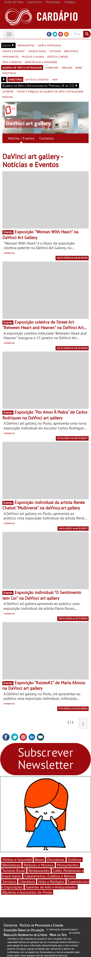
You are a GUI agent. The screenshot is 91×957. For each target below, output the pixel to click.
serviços (67, 67)
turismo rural (37, 51)
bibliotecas (71, 51)
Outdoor (74, 859)
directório (15, 79)
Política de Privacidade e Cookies (41, 925)
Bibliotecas (11, 865)
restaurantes (26, 45)
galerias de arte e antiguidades (22, 67)
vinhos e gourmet (13, 51)
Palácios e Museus (39, 865)
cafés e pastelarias (49, 45)
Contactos (46, 138)
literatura (51, 67)
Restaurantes (39, 870)
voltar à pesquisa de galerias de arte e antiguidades (50, 91)
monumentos (10, 56)
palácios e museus (33, 56)
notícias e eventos (37, 79)
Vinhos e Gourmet (17, 859)
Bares (39, 859)
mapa (55, 79)
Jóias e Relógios (51, 881)
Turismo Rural (13, 870)
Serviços (9, 881)
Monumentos (68, 865)
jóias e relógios (12, 62)
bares (78, 67)
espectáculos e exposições (41, 62)
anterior (7, 91)
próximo (7, 97)
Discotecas (55, 859)
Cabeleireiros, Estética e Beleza (49, 876)
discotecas (9, 73)
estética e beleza (57, 56)
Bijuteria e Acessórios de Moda (27, 892)
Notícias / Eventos (21, 138)
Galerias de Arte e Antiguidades (51, 887)
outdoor (55, 51)
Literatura (27, 881)
